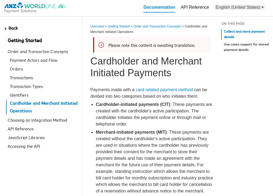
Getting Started (25, 40)
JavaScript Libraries (26, 137)
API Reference (21, 128)
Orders (16, 69)
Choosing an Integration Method (37, 120)
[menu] (240, 7)
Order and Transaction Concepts (38, 51)
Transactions (21, 77)
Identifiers (19, 95)
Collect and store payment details (244, 34)
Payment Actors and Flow (33, 60)
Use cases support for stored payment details (246, 47)
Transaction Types (26, 86)
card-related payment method (165, 89)
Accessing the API (24, 146)
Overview (97, 26)
